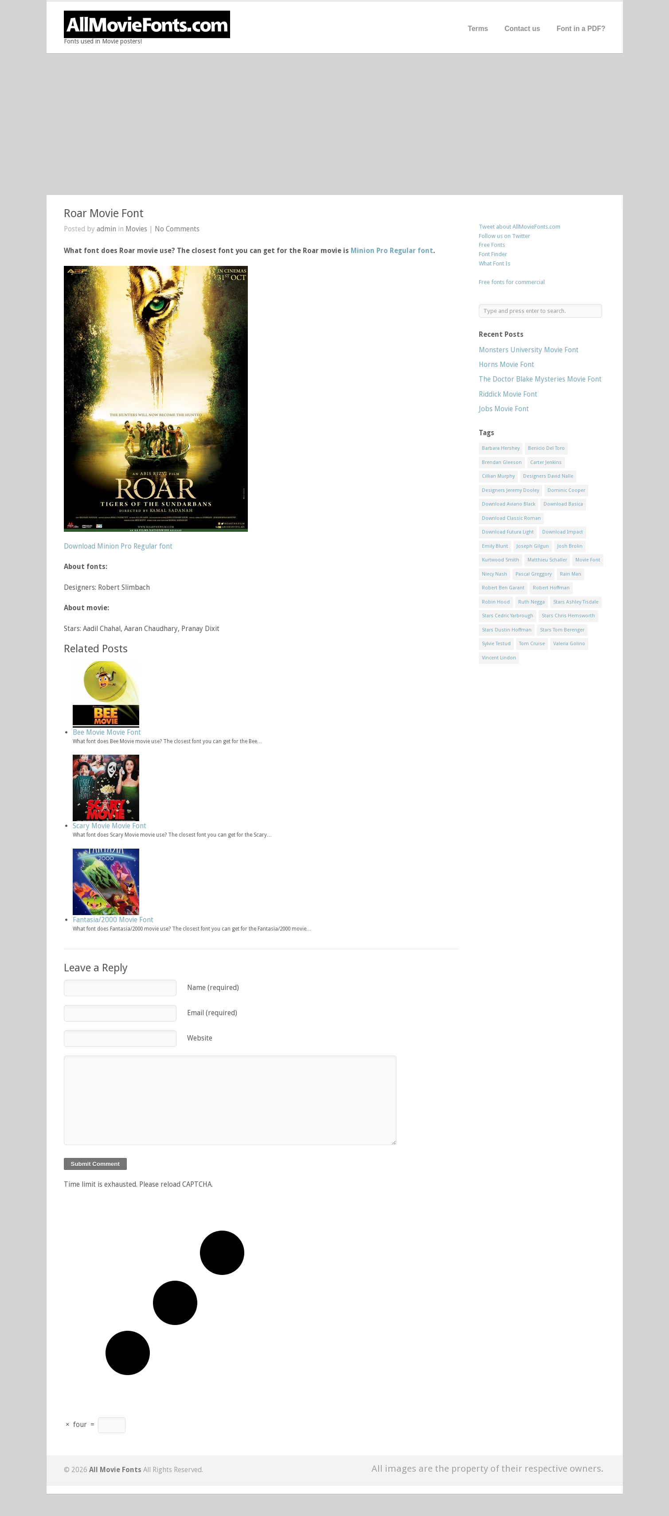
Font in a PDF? (580, 28)
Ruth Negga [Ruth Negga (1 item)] (531, 602)
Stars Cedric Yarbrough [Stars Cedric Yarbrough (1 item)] (507, 616)
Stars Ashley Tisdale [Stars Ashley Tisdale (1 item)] (576, 602)
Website (199, 1038)
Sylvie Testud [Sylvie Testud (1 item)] (496, 644)
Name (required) (213, 987)
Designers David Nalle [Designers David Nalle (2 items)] (548, 476)
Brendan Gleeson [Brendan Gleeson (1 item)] (502, 462)
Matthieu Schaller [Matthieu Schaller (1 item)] (547, 560)
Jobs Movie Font (504, 409)
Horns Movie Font (506, 364)
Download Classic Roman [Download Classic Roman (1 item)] (511, 518)
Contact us (522, 28)
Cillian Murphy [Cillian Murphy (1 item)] (498, 476)
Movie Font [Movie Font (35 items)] (587, 560)
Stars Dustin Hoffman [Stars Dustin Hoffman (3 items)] (507, 630)
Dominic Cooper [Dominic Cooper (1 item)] (566, 490)
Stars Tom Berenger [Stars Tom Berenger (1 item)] (562, 630)
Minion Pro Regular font (392, 250)
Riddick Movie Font (508, 394)
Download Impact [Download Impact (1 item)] (562, 532)
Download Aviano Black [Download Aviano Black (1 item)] (508, 504)
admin (106, 229)
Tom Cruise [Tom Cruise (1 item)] (532, 644)
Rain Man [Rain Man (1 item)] (570, 574)
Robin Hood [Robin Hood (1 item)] (496, 602)
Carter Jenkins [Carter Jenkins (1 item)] (546, 462)
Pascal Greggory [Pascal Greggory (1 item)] (534, 574)
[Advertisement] (335, 124)
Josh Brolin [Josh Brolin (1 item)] (570, 546)
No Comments (177, 229)
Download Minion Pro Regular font (118, 546)
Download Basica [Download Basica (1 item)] (563, 504)
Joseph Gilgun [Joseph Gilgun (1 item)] (532, 546)
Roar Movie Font (104, 213)
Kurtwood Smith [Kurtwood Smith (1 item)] (500, 560)
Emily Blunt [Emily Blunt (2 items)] (495, 546)
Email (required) (212, 1013)
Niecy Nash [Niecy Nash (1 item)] (494, 574)
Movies (136, 229)
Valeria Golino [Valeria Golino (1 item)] (569, 644)
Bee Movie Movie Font (107, 732)
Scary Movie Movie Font (109, 826)
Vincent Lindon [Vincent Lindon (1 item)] (499, 658)
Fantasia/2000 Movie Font (113, 920)
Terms (478, 28)
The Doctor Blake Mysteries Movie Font (540, 379)
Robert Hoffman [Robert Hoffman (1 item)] (551, 588)
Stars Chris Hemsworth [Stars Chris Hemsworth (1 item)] (568, 616)
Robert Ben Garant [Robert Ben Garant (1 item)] (503, 588)
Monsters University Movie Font (529, 350)
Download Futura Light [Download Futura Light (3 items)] (508, 532)
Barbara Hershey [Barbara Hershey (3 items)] (501, 448)
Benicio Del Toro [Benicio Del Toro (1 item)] (546, 448)
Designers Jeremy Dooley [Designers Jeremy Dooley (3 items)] (510, 490)
